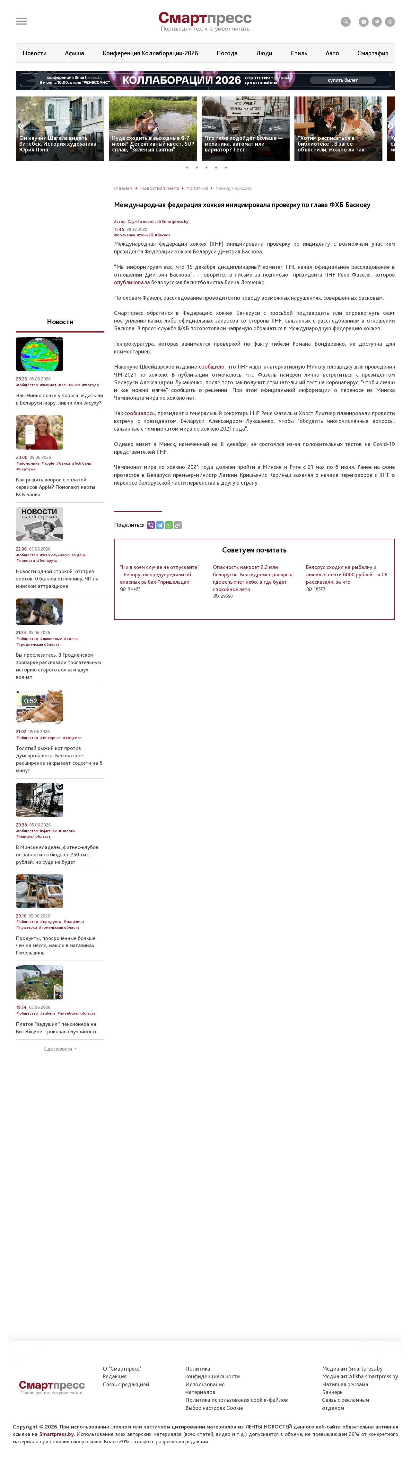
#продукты (51, 921)
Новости (34, 53)
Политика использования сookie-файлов (236, 1399)
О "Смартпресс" (122, 1368)
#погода (90, 384)
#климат (48, 384)
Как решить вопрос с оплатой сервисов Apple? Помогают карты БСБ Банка (55, 486)
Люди (264, 53)
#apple (47, 463)
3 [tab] (209, 166)
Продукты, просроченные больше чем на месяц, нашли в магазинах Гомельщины (55, 945)
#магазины (73, 921)
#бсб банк (81, 463)
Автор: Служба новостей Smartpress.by (151, 221)
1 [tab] (189, 166)
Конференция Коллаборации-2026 (150, 53)
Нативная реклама (345, 1384)
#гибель (48, 1013)
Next (390, 126)
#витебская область (76, 1013)
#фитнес (48, 830)
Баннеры (333, 1392)
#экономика (27, 463)
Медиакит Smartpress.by (352, 1368)
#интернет (50, 737)
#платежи (26, 469)
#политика (124, 235)
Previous (21, 126)
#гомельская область (59, 927)
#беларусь (47, 560)
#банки (63, 463)
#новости (25, 560)
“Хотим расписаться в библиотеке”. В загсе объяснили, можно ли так (331, 143)
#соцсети (72, 737)
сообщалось (139, 413)
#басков (162, 235)
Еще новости (58, 1049)
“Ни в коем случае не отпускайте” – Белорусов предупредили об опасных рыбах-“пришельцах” (160, 574)
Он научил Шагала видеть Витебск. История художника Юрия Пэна (57, 143)
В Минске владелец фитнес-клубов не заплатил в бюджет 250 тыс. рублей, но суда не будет (57, 854)
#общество (27, 384)
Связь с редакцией (126, 1384)
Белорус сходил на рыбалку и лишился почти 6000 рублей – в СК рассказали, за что (347, 574)
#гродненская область (37, 644)
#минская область (33, 836)
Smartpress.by (56, 1434)
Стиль (299, 53)
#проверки (26, 927)
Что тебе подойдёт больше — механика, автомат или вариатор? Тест (244, 143)
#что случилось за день (63, 554)
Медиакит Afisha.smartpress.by (360, 1376)
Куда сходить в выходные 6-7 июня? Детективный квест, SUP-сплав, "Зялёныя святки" (154, 143)
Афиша (74, 53)
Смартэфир (373, 53)
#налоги (66, 830)
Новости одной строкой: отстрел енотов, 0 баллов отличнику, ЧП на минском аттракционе (57, 578)
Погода (227, 53)
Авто (332, 53)
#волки (71, 638)
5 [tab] (228, 166)
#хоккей (145, 235)
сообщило (211, 366)
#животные (51, 638)
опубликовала (132, 282)
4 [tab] (218, 166)
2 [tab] (199, 166)
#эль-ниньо (69, 384)
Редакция (115, 1376)
